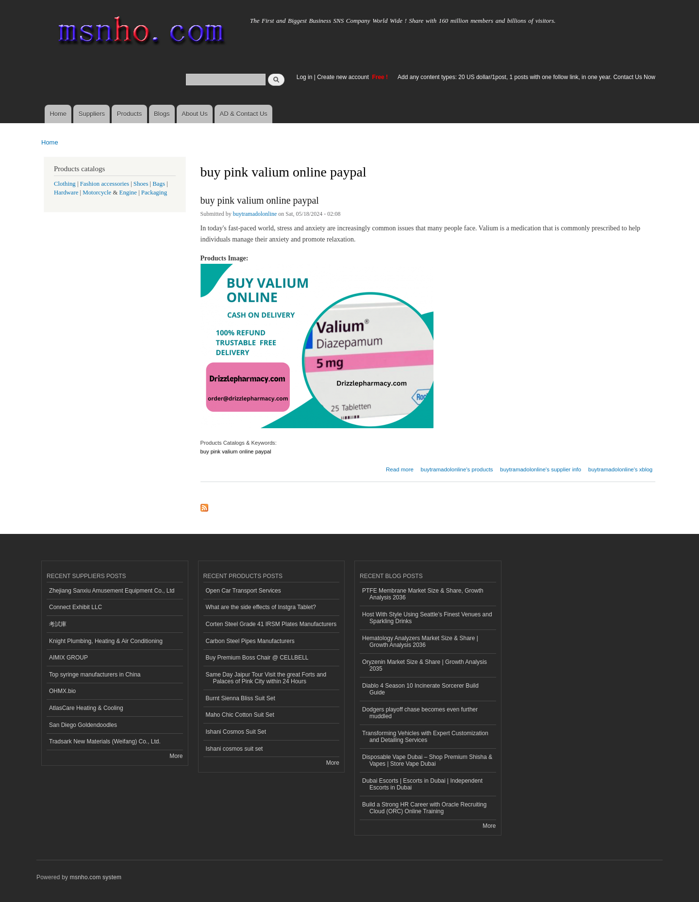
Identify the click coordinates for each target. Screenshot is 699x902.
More (176, 756)
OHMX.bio (62, 691)
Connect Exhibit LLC (75, 607)
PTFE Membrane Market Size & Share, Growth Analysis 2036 (422, 594)
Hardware (66, 192)
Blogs (162, 113)
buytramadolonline (255, 213)
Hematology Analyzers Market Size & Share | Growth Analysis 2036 (420, 641)
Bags (158, 183)
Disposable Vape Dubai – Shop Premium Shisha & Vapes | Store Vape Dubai (427, 760)
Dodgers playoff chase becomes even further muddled (420, 713)
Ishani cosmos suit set (234, 748)
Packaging (154, 192)
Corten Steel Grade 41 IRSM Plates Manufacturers (271, 624)
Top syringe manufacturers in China (95, 674)
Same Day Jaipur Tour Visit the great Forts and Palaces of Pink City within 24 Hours (266, 678)
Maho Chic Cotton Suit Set (240, 714)
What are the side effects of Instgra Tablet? (261, 607)
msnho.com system (95, 877)
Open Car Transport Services (243, 590)
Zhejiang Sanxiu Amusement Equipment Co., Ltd (111, 590)
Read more (400, 468)
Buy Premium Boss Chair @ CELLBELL (257, 657)
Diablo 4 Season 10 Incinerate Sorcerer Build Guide (420, 689)
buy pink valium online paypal (259, 200)
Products (129, 113)
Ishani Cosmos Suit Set (236, 731)
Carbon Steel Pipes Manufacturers (250, 641)
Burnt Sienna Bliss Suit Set (240, 698)
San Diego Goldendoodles (83, 725)
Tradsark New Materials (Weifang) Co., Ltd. (105, 741)
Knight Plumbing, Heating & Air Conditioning (106, 641)
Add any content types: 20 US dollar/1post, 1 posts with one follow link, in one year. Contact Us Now (526, 77)
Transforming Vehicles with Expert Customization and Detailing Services (425, 736)
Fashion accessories (104, 183)
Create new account (343, 77)
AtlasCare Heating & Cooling (86, 708)
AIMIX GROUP (68, 657)
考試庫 (58, 624)
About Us (194, 113)
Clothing (65, 183)
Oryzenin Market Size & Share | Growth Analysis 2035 (424, 665)
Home (58, 113)
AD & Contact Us (243, 113)
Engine (128, 192)
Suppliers (92, 113)
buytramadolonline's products (457, 469)
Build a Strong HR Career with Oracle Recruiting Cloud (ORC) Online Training (424, 808)
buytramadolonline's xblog (620, 469)
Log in (305, 77)
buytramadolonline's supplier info (540, 469)
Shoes (141, 183)
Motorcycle (97, 192)
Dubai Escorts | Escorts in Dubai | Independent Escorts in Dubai (422, 784)
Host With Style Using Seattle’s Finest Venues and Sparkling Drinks (427, 618)
